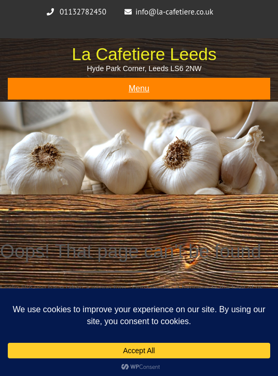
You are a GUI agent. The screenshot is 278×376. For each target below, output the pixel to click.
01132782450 (83, 12)
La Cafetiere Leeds (144, 54)
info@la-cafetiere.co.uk (174, 12)
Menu (139, 88)
